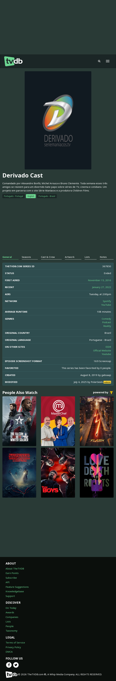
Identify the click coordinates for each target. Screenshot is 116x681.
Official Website (102, 350)
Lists (8, 621)
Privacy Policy (13, 647)
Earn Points (12, 573)
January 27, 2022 (101, 287)
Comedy (106, 318)
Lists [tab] (87, 257)
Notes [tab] (103, 257)
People (10, 626)
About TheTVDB (15, 568)
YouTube (106, 304)
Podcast (106, 322)
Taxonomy (11, 630)
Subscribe (11, 577)
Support (10, 596)
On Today (11, 607)
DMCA (9, 651)
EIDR (108, 346)
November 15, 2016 (99, 280)
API (7, 582)
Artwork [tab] (70, 257)
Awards (10, 612)
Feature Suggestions (17, 586)
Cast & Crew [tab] (48, 257)
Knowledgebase (15, 591)
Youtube (106, 354)
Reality (107, 326)
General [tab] (7, 257)
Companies (12, 617)
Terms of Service (15, 642)
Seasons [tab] (26, 257)
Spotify (107, 301)
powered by (103, 392)
